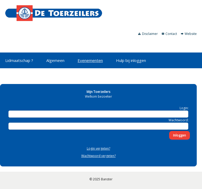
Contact (169, 34)
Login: (184, 108)
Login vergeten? (98, 148)
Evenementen (90, 60)
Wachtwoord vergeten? (98, 156)
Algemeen (55, 60)
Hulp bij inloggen (131, 60)
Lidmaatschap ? (19, 60)
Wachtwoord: (179, 120)
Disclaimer (148, 34)
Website (189, 34)
